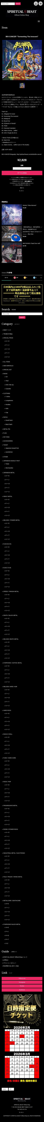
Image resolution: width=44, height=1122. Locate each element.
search (18, 3)
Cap (7, 412)
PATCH (5, 417)
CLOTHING (6, 393)
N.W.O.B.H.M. (7, 544)
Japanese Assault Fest (12, 448)
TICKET (5, 445)
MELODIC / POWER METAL (11, 520)
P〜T (7, 939)
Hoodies (8, 404)
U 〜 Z (7, 357)
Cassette (8, 388)
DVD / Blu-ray (10, 385)
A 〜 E (7, 341)
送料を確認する (28, 181)
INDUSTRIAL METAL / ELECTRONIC (14, 853)
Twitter (22, 986)
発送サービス (7, 330)
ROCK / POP (7, 781)
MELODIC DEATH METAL (11, 639)
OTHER (5, 457)
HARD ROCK (7, 710)
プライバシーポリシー (9, 963)
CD (7, 376)
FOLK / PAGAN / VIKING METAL (12, 877)
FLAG (5, 433)
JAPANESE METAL (9, 472)
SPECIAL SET (7, 369)
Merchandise (9, 468)
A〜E (7, 903)
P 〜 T (7, 353)
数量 (22, 165)
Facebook (22, 990)
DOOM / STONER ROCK (10, 829)
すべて (6, 277)
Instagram (22, 982)
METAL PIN (6, 429)
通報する (22, 187)
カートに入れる (22, 173)
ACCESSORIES (8, 441)
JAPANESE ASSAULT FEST (11, 461)
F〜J (7, 931)
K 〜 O (8, 349)
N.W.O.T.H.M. (7, 567)
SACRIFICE (9, 452)
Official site (22, 978)
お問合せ (5, 960)
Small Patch (9, 420)
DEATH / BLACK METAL (10, 615)
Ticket (7, 464)
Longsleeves (9, 400)
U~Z (7, 943)
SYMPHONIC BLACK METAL (11, 924)
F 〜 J (7, 345)
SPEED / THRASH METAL (11, 591)
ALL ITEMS (6, 361)
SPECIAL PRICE (8, 338)
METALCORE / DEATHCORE (12, 900)
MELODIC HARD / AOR (10, 686)
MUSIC (5, 373)
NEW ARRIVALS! (8, 365)
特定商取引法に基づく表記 (11, 966)
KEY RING (6, 437)
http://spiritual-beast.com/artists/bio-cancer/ (29, 154)
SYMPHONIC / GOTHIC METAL (12, 663)
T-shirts (8, 396)
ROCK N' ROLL (7, 734)
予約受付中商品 (7, 334)
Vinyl (7, 380)
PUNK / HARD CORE (9, 758)
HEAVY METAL (7, 496)
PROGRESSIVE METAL (10, 805)
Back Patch (9, 424)
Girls (7, 408)
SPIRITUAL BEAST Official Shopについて (15, 957)
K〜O (7, 935)
